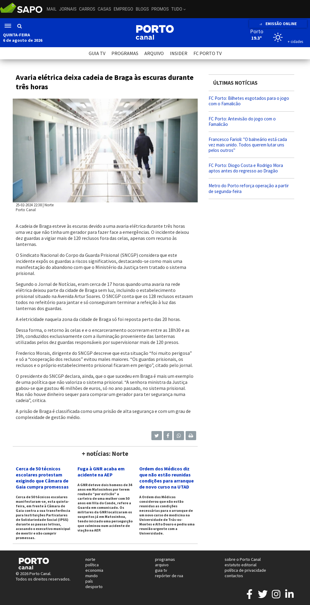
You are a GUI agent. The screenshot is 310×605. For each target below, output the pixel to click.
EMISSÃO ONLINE (278, 23)
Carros (87, 9)
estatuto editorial (240, 564)
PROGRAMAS (124, 53)
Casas (104, 9)
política (92, 564)
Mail (52, 9)
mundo (91, 575)
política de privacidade (245, 570)
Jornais (67, 9)
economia (94, 570)
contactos (234, 575)
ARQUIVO (154, 53)
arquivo (162, 564)
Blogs (142, 9)
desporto (94, 586)
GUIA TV (97, 53)
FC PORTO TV (207, 53)
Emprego (123, 9)
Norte (49, 204)
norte (90, 559)
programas (165, 559)
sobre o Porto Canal (243, 559)
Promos (160, 9)
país (89, 581)
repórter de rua (169, 575)
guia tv (161, 570)
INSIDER (178, 53)
